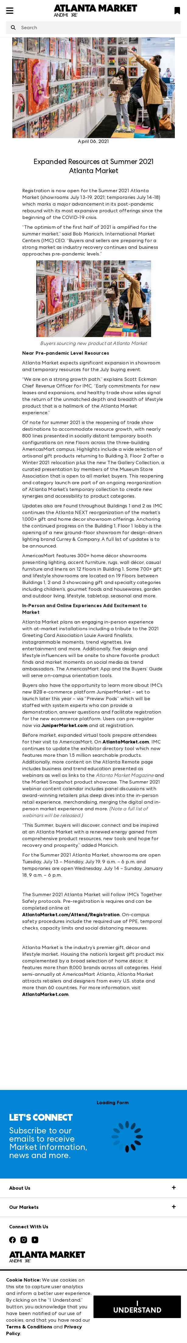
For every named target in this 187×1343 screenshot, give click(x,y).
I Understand (137, 1307)
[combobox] (93, 27)
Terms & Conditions (29, 1327)
